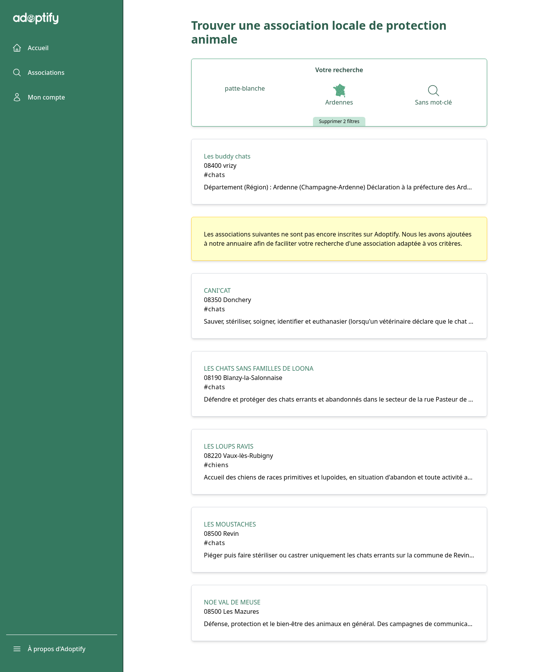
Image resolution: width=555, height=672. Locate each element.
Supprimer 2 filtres (339, 121)
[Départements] (339, 96)
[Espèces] (245, 89)
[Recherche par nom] (433, 96)
